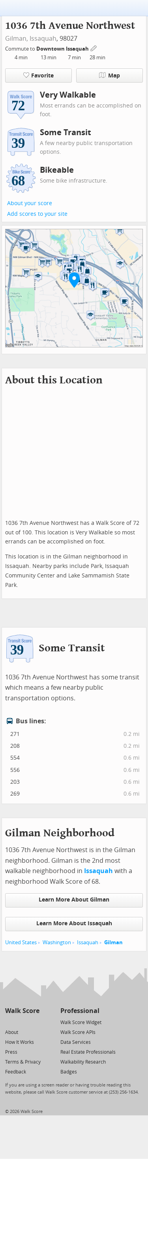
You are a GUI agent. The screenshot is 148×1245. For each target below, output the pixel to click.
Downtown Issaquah (63, 49)
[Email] (34, 1021)
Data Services (75, 1042)
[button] (74, 280)
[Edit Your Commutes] (94, 47)
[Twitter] (9, 1021)
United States (21, 942)
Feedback (15, 1072)
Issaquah (43, 38)
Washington (57, 942)
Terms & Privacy (23, 1062)
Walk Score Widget (80, 1022)
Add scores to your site (37, 214)
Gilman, (16, 38)
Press (11, 1052)
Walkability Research (83, 1062)
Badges (68, 1072)
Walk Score (22, 1011)
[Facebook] (21, 1021)
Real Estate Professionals (88, 1052)
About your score (29, 203)
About (11, 1032)
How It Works (19, 1042)
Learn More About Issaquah (74, 923)
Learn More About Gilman (74, 899)
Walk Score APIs (78, 1032)
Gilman (113, 942)
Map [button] (109, 75)
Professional (79, 1011)
